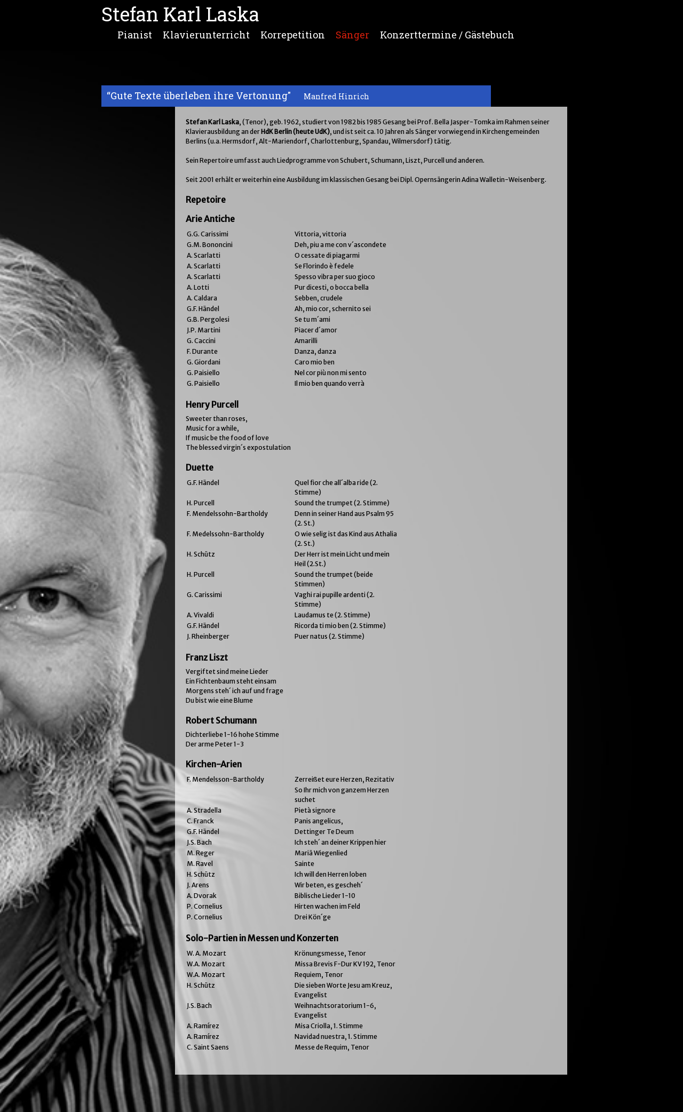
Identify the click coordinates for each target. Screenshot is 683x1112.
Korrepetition (292, 33)
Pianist (134, 33)
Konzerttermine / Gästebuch (447, 33)
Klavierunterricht (206, 33)
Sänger (352, 33)
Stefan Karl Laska (180, 13)
